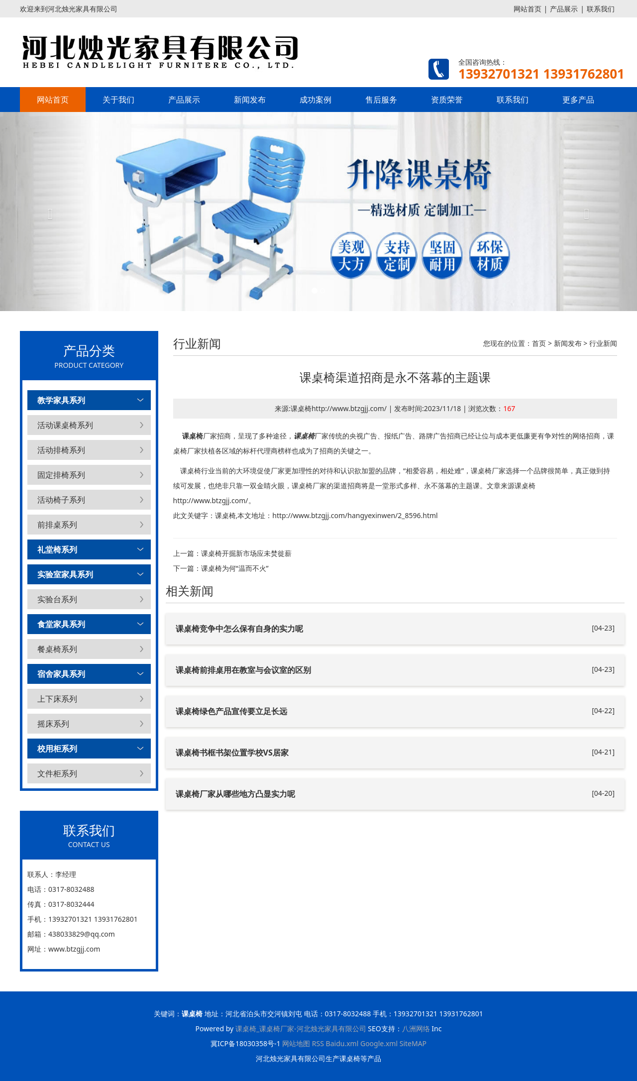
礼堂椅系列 (57, 549)
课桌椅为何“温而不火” (235, 568)
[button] (48, 211)
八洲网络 (416, 1028)
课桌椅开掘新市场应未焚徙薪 (246, 553)
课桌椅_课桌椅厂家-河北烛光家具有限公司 (300, 1028)
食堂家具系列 (61, 624)
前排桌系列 (57, 524)
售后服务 (381, 99)
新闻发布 (250, 99)
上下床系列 (57, 698)
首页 (539, 343)
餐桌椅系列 (57, 649)
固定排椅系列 (61, 474)
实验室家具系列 (65, 574)
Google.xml (379, 1043)
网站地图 (296, 1043)
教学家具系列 (61, 400)
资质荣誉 (447, 99)
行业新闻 (603, 343)
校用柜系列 (57, 748)
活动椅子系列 (61, 499)
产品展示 (564, 8)
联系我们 (601, 8)
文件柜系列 (57, 773)
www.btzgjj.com (74, 949)
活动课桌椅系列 (65, 425)
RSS (318, 1043)
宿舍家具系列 (61, 673)
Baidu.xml (342, 1043)
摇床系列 (53, 723)
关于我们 (118, 99)
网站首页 (527, 8)
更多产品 (578, 99)
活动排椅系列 (61, 449)
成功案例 (315, 99)
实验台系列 (57, 599)
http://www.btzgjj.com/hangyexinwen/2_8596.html (354, 515)
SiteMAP (413, 1043)
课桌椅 (192, 435)
